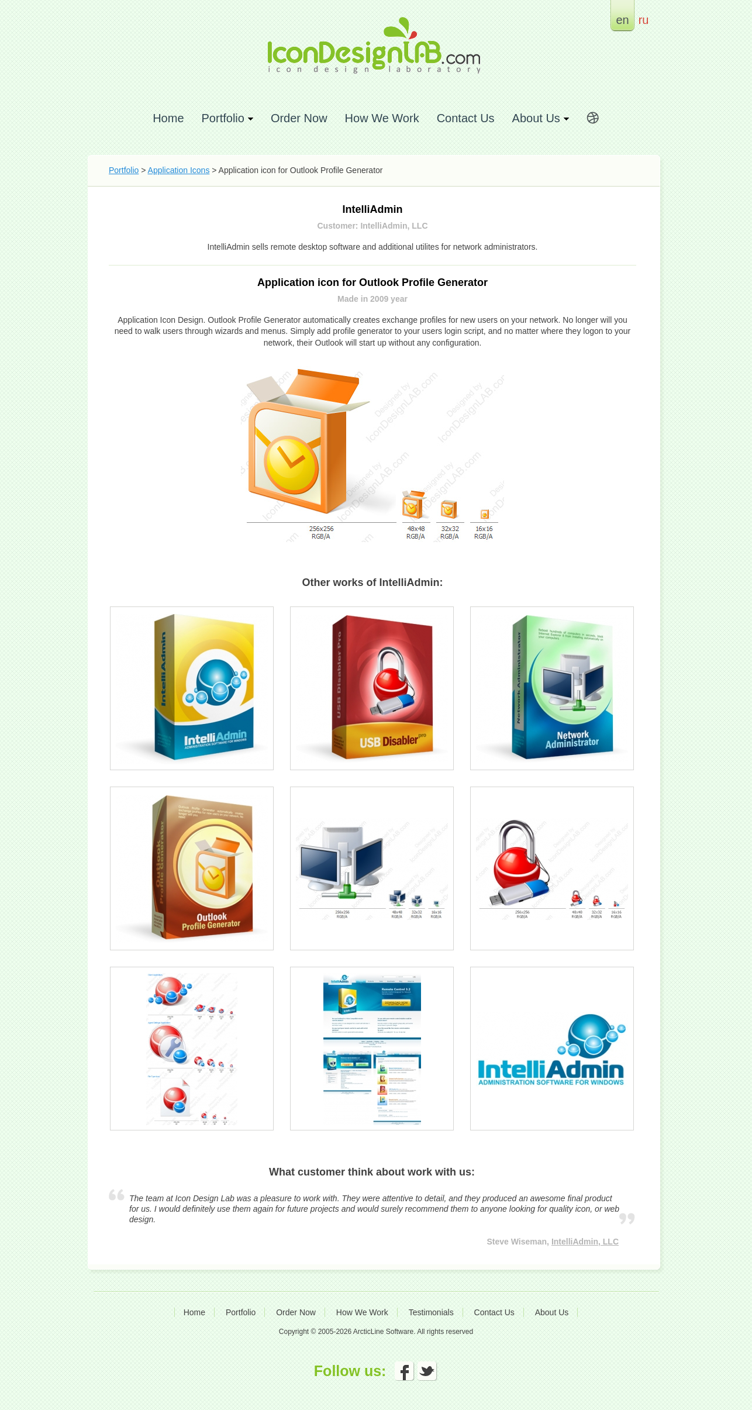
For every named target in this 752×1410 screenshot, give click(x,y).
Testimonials (431, 1312)
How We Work (382, 118)
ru (644, 19)
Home (168, 118)
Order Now (299, 118)
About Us (552, 1312)
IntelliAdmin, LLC (585, 1241)
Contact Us (466, 118)
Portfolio (124, 170)
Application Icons (179, 170)
